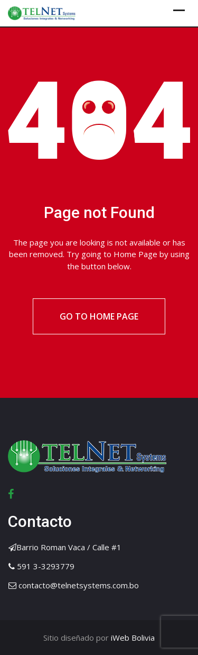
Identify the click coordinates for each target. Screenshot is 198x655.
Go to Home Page (99, 316)
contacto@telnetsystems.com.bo (78, 585)
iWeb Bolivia (132, 637)
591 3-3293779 (45, 566)
